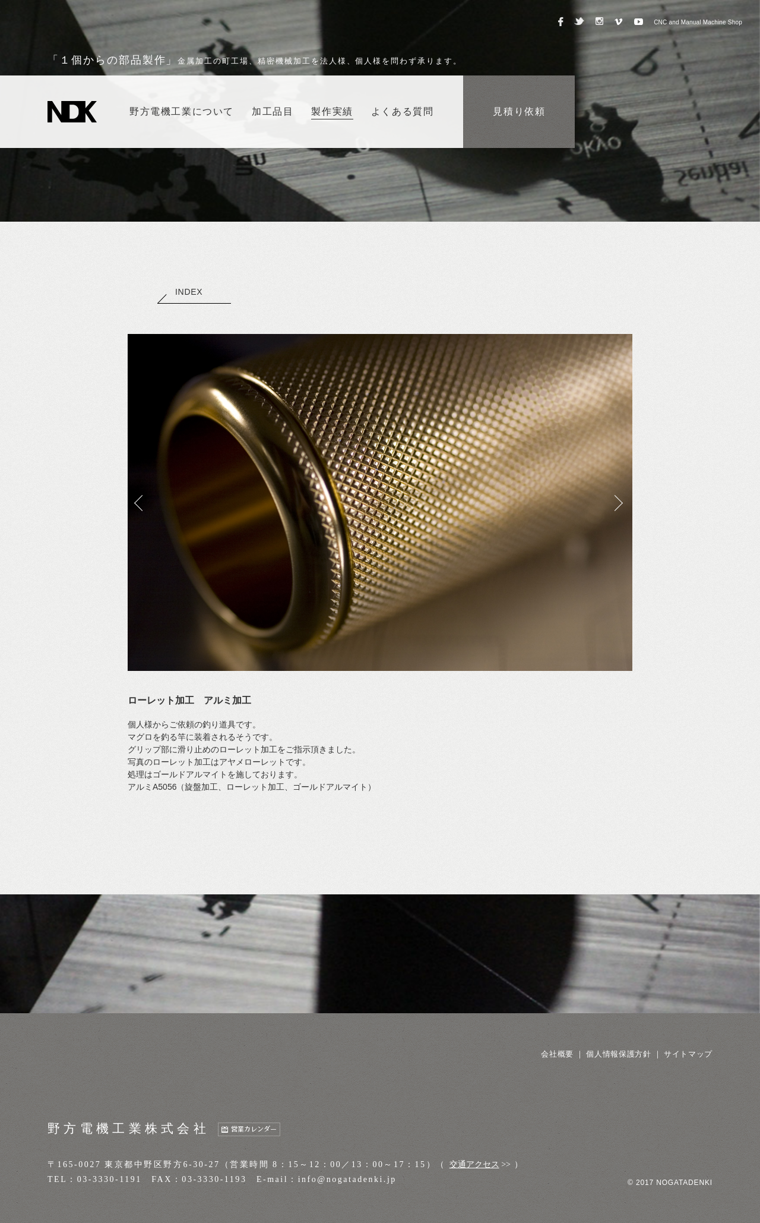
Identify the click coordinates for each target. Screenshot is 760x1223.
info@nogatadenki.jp (347, 1179)
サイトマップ (688, 1053)
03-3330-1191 (109, 1179)
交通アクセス (474, 1164)
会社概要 (557, 1053)
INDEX (179, 292)
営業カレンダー (254, 1129)
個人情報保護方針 (618, 1053)
